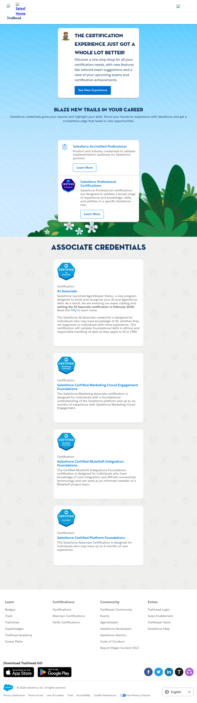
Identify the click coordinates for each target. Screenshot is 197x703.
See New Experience (92, 90)
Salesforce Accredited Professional (99, 146)
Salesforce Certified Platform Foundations (91, 537)
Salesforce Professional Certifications (98, 184)
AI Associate (67, 291)
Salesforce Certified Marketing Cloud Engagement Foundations (97, 387)
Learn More (85, 167)
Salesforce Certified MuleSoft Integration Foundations (90, 463)
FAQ (74, 310)
